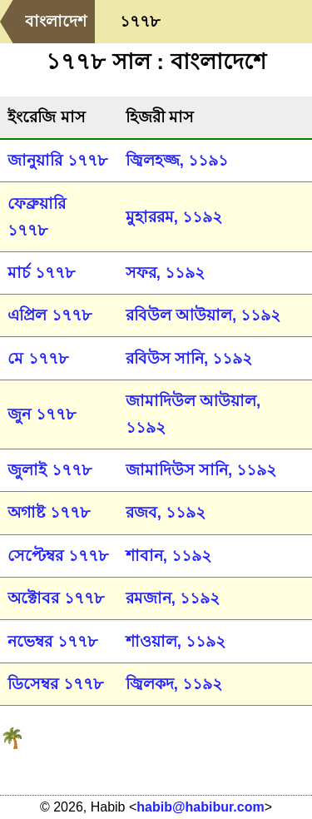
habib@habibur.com (200, 807)
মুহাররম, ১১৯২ (174, 217)
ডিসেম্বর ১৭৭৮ (54, 683)
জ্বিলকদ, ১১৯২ (174, 683)
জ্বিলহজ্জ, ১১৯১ (177, 160)
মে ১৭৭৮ (37, 358)
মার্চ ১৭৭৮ (40, 272)
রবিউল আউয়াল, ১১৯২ (203, 315)
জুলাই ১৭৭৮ (49, 470)
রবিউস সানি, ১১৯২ (189, 358)
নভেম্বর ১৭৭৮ (52, 641)
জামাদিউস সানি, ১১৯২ (201, 470)
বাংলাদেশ (56, 21)
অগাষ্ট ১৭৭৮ (48, 512)
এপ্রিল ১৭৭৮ (49, 315)
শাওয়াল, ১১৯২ (175, 641)
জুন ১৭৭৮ (41, 414)
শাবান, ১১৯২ (168, 555)
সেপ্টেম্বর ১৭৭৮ (57, 555)
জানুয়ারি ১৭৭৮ (56, 160)
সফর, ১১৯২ (165, 272)
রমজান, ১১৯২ (173, 598)
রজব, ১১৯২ (166, 512)
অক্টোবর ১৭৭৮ (55, 598)
